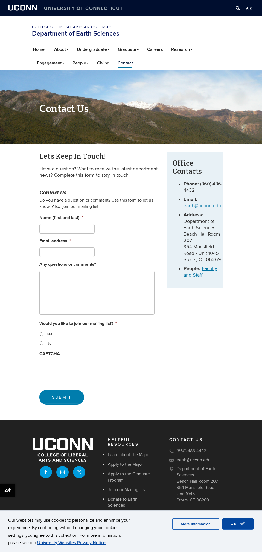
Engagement (50, 63)
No (48, 343)
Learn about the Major (129, 454)
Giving (103, 63)
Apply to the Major (125, 464)
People (80, 63)
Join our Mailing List (127, 489)
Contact (125, 63)
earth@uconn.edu (202, 206)
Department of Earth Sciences (75, 33)
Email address (55, 241)
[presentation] (81, 370)
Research (182, 49)
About (61, 49)
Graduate (128, 49)
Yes (49, 334)
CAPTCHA (49, 354)
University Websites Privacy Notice (71, 542)
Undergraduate (93, 49)
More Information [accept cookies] (196, 524)
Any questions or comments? (67, 264)
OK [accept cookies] (238, 523)
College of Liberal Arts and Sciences (72, 27)
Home (39, 49)
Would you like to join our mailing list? (78, 324)
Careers (155, 49)
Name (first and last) (61, 218)
